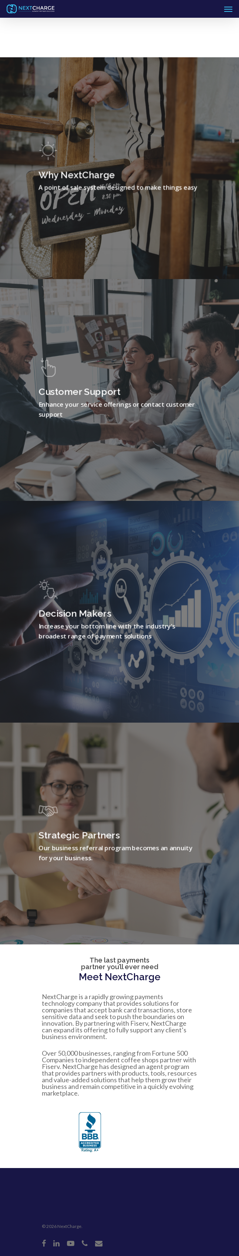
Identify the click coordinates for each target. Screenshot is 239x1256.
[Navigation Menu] (228, 9)
